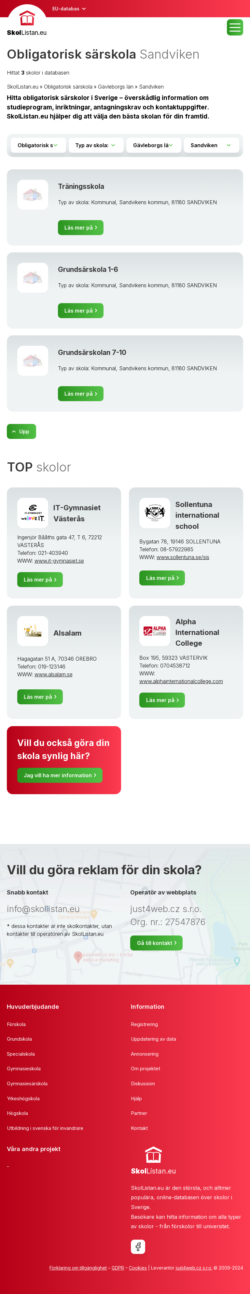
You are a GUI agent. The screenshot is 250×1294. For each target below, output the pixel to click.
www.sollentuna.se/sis (183, 557)
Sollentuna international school (197, 515)
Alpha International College (197, 632)
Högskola (17, 1113)
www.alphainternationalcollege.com (181, 681)
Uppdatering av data (153, 1039)
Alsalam (67, 632)
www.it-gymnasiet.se (59, 560)
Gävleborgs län (115, 86)
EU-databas (65, 8)
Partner (139, 1113)
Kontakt (139, 1128)
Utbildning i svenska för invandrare (45, 1128)
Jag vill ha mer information (58, 775)
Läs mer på (78, 227)
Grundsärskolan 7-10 (92, 352)
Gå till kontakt (154, 943)
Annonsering (145, 1054)
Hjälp (136, 1098)
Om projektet (145, 1068)
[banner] (27, 21)
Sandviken (151, 86)
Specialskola (21, 1054)
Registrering (144, 1024)
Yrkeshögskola (23, 1098)
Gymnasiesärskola (27, 1083)
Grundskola (19, 1039)
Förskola (16, 1024)
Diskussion (143, 1083)
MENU (235, 27)
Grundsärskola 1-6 (88, 269)
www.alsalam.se (54, 674)
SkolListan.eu (22, 86)
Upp (24, 431)
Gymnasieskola (24, 1068)
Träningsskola (81, 186)
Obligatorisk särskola (68, 86)
